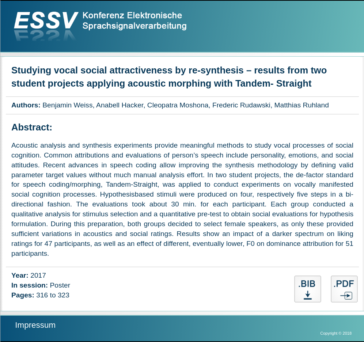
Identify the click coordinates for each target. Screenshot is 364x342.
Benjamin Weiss (67, 105)
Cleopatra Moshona (177, 105)
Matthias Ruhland (301, 105)
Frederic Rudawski (241, 105)
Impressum (35, 325)
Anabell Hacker (119, 105)
